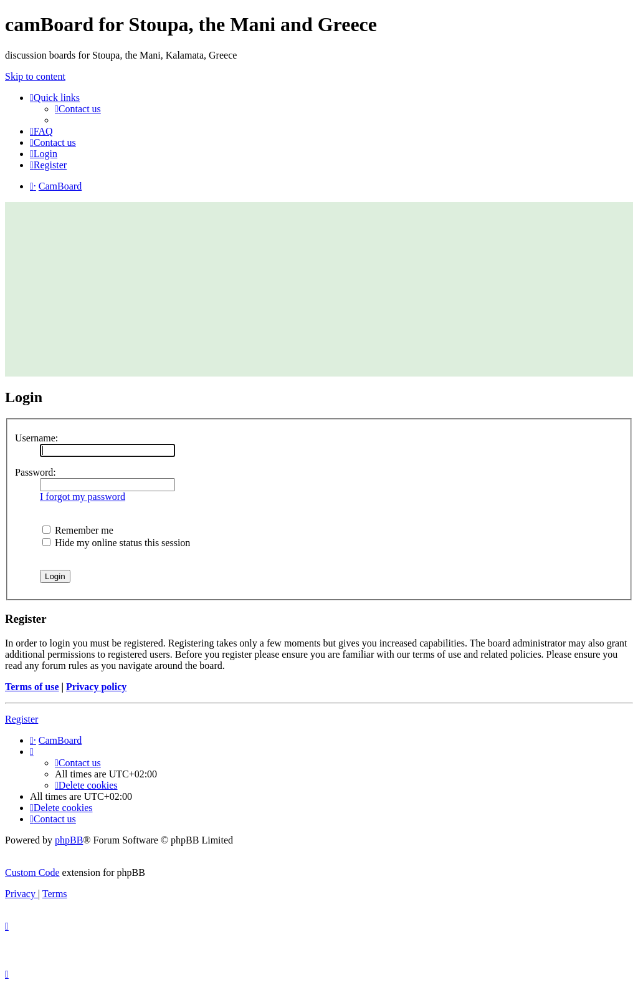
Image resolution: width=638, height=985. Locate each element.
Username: (36, 438)
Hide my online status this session (116, 542)
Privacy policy (96, 686)
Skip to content (35, 76)
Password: (35, 472)
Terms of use (32, 686)
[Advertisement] (319, 289)
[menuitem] (78, 108)
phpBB (69, 840)
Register (21, 719)
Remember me (77, 530)
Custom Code (32, 872)
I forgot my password (82, 496)
